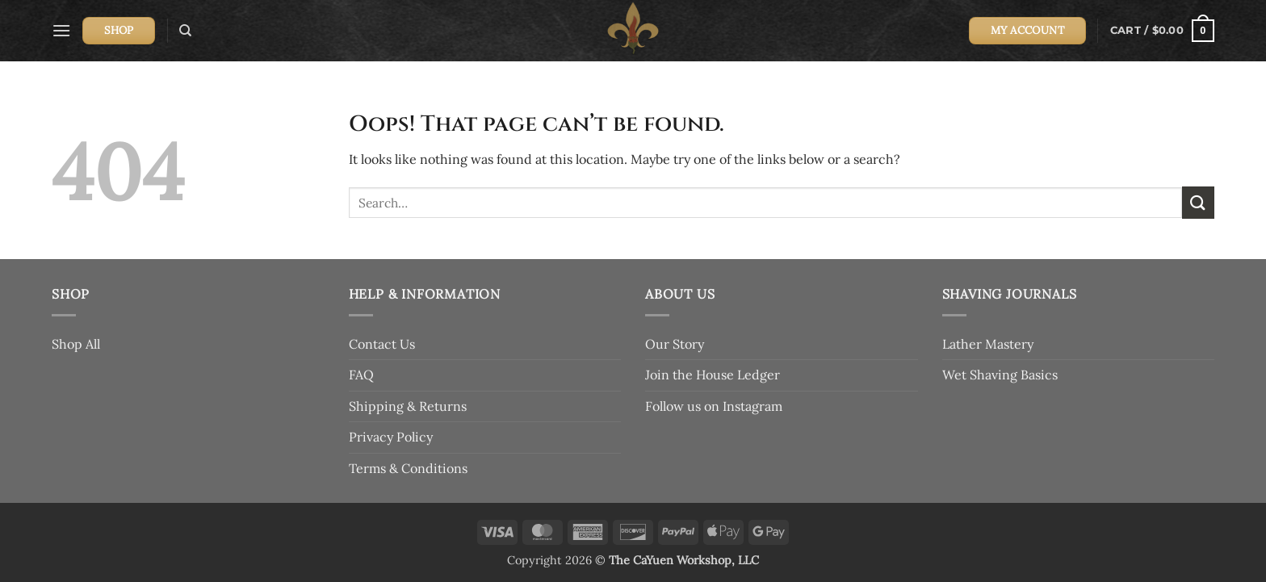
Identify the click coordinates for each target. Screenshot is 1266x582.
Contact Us (382, 344)
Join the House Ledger (712, 374)
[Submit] (1198, 202)
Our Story (674, 344)
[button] (61, 30)
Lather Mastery (987, 344)
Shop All (76, 344)
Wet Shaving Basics (1000, 374)
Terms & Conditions (408, 468)
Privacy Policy (391, 437)
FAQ (361, 374)
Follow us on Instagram (713, 406)
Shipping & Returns (408, 406)
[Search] (185, 30)
